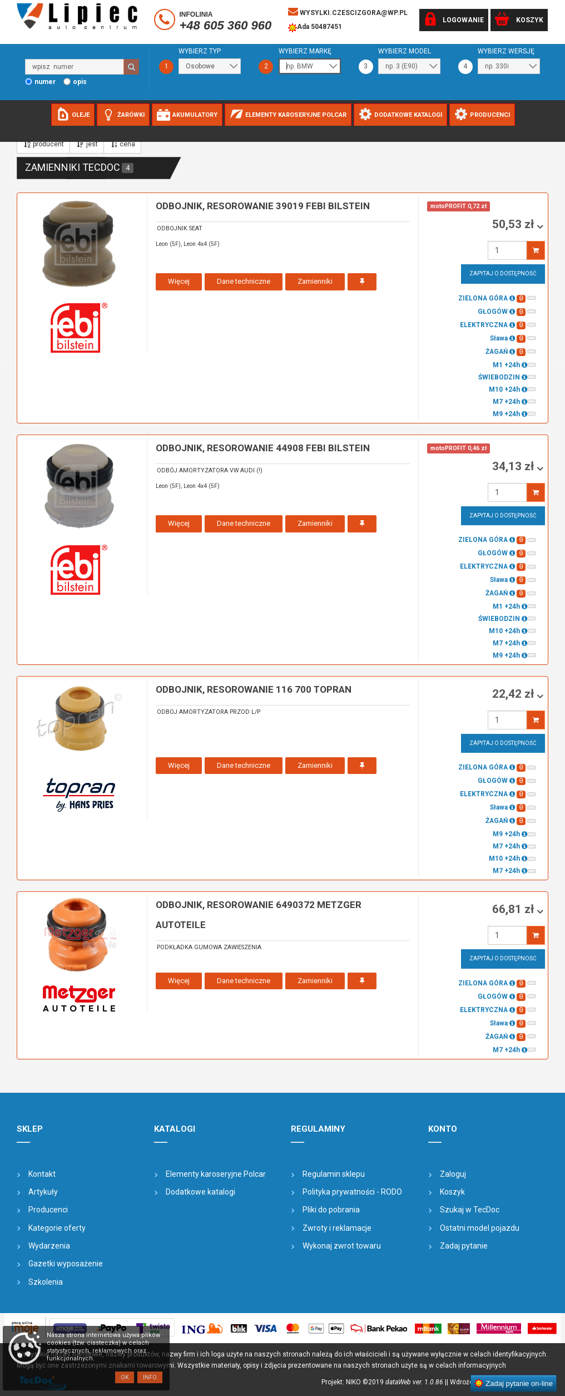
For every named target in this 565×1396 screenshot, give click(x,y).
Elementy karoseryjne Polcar (216, 1174)
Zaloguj (453, 1174)
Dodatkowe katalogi (200, 1191)
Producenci (48, 1209)
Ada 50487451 (315, 27)
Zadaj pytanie (464, 1245)
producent (43, 144)
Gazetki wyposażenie (65, 1263)
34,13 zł (514, 466)
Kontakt (42, 1174)
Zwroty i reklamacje (337, 1228)
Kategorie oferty (57, 1228)
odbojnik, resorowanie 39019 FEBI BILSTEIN (263, 205)
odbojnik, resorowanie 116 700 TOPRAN (253, 689)
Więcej (179, 281)
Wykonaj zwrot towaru (342, 1245)
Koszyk (452, 1191)
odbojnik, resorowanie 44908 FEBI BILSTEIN (263, 447)
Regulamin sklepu (334, 1174)
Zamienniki (315, 281)
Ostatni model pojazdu (479, 1228)
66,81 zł (514, 909)
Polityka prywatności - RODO (352, 1191)
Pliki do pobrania (331, 1209)
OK (124, 1377)
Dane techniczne (243, 281)
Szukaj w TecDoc (469, 1209)
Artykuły (43, 1191)
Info (150, 1377)
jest (86, 144)
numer (45, 82)
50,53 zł (514, 224)
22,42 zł (514, 694)
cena (122, 144)
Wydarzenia (49, 1245)
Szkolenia (45, 1281)
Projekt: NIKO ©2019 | (384, 1382)
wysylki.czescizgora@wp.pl (348, 12)
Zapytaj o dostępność (503, 273)
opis (80, 82)
